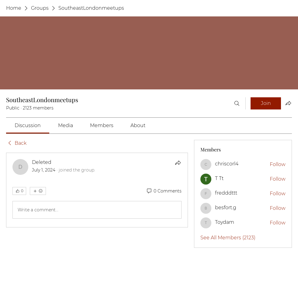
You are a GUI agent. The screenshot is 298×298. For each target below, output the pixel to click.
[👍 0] (19, 191)
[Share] (178, 162)
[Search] (237, 103)
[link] (28, 125)
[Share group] (288, 103)
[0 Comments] (164, 191)
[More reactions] (38, 191)
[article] (97, 190)
